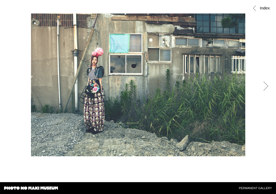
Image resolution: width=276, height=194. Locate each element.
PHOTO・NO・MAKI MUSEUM (31, 188)
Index (264, 8)
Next (266, 86)
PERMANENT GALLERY (255, 188)
